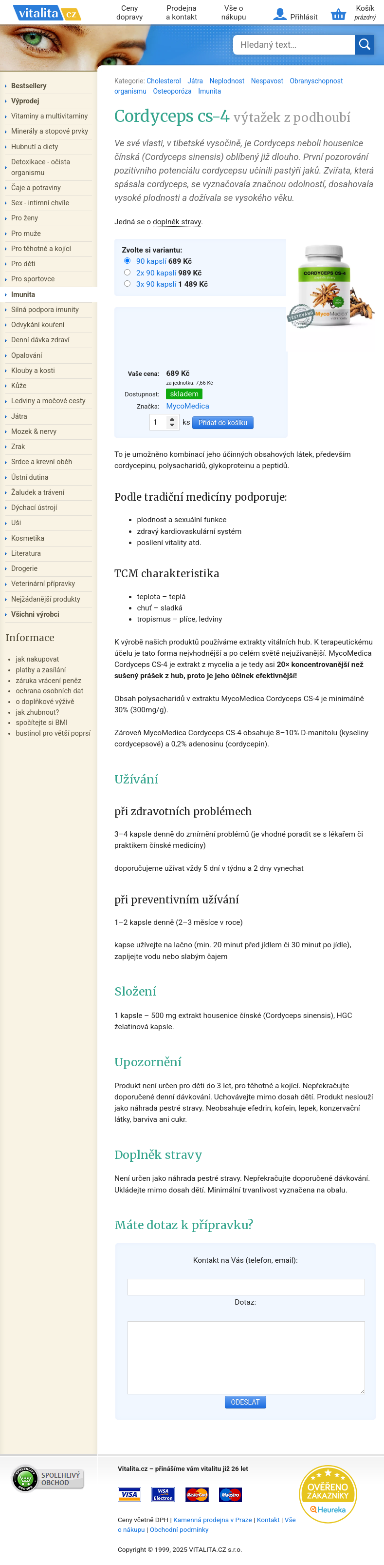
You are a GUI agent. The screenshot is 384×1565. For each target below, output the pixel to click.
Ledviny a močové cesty (48, 401)
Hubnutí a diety (34, 147)
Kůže (19, 386)
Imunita (209, 91)
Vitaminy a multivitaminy (49, 116)
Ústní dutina (30, 477)
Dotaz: (245, 1302)
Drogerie (24, 569)
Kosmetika (27, 538)
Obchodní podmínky (179, 1529)
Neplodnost (228, 81)
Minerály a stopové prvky (49, 131)
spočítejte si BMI (42, 723)
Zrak (18, 447)
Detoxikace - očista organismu (40, 167)
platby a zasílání (41, 670)
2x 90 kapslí (157, 273)
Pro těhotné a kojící (41, 249)
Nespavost (268, 81)
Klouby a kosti (33, 371)
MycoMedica (187, 406)
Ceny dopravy (129, 13)
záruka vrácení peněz (48, 681)
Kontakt (268, 1520)
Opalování (26, 356)
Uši (16, 523)
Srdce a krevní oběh (41, 462)
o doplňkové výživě (45, 702)
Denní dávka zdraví (40, 340)
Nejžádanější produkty (45, 599)
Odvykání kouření (37, 325)
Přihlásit (303, 17)
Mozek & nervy (33, 432)
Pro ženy (24, 218)
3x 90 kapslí (157, 284)
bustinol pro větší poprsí (53, 733)
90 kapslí (152, 261)
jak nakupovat (37, 659)
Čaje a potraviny (36, 188)
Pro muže (26, 234)
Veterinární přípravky (43, 584)
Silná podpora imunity (45, 310)
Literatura (26, 553)
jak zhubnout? (37, 712)
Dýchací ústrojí (34, 508)
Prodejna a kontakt (181, 13)
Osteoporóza (173, 91)
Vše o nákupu (233, 13)
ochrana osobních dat (49, 691)
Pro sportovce (33, 279)
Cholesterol (164, 81)
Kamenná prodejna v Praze (212, 1520)
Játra (195, 81)
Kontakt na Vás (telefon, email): (245, 1260)
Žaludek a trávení (37, 493)
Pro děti (23, 264)
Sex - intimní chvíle (40, 203)
